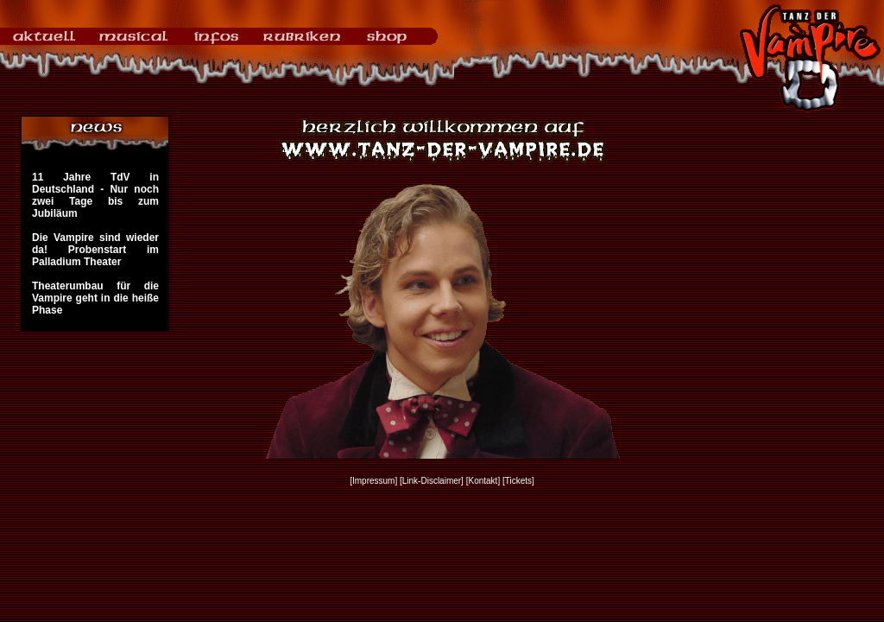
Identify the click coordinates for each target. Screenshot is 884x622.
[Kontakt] (483, 481)
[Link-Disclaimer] (432, 481)
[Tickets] (518, 481)
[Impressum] (373, 481)
